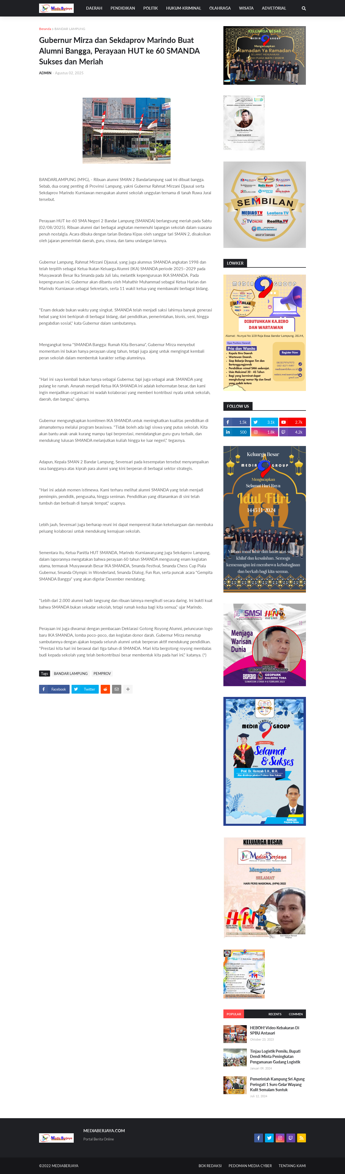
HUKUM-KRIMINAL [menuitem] (183, 8)
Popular (234, 1014)
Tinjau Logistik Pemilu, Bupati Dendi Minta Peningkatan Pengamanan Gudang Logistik (275, 1056)
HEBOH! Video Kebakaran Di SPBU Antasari (274, 1030)
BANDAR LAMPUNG (69, 29)
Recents (275, 1014)
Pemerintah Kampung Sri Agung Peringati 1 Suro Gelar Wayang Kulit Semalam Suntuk (277, 1084)
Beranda (45, 29)
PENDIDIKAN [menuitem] (123, 8)
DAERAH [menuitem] (94, 8)
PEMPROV (102, 673)
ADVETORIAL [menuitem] (274, 8)
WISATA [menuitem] (246, 8)
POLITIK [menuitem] (150, 8)
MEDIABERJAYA (65, 1166)
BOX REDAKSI (210, 1166)
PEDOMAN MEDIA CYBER (250, 1166)
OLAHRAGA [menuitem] (220, 8)
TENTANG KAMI (292, 1166)
